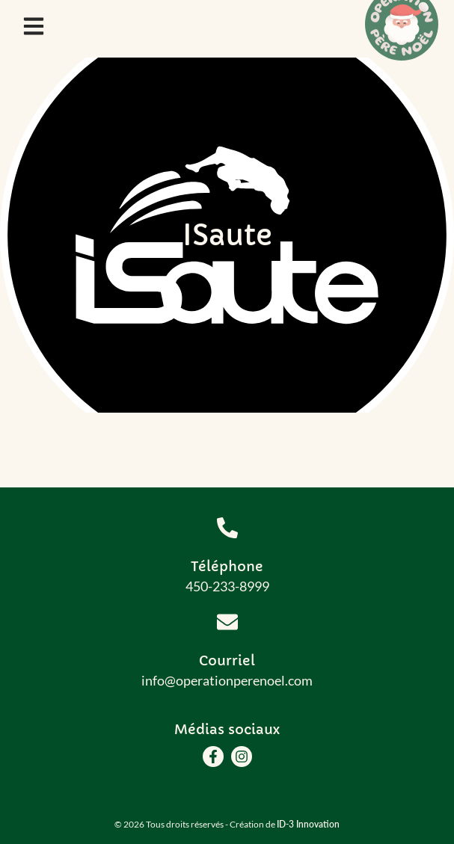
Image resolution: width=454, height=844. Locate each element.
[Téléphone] (227, 527)
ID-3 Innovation (308, 824)
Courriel (227, 660)
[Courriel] (227, 622)
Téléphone (227, 566)
